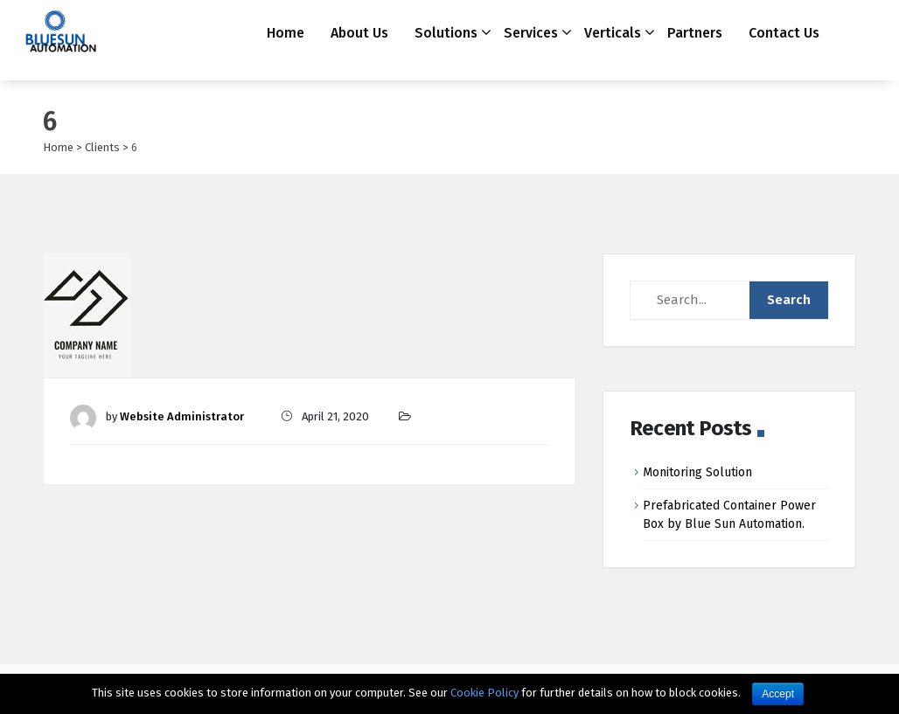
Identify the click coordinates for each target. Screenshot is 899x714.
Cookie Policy (484, 692)
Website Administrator (182, 416)
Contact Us (784, 32)
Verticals (612, 32)
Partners (694, 32)
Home (285, 32)
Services (531, 32)
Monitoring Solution (697, 472)
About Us (359, 32)
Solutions (446, 32)
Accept (778, 694)
